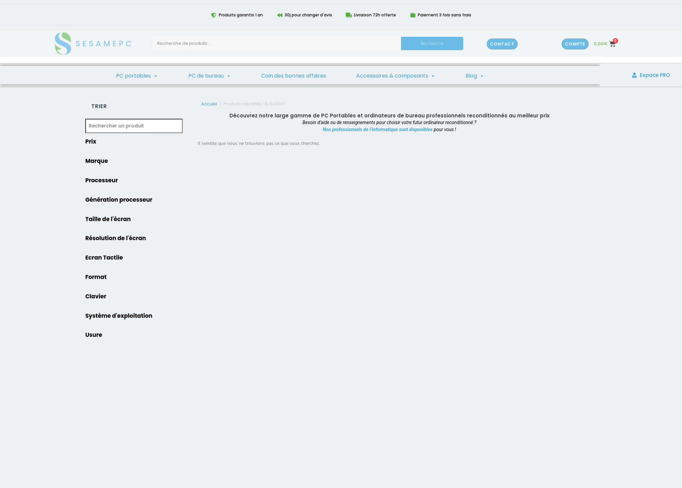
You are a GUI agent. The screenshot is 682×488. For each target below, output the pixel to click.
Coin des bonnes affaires (293, 76)
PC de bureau (209, 76)
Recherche (432, 43)
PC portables (137, 76)
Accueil (209, 104)
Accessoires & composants (395, 76)
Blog (475, 76)
